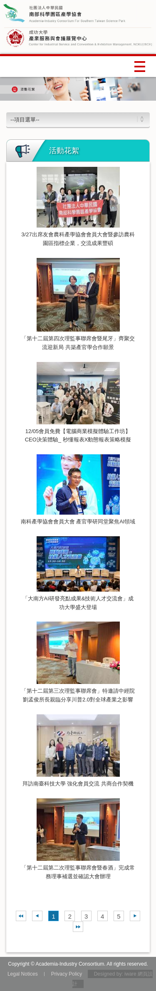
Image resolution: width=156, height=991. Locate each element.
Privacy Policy (66, 974)
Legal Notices (22, 974)
